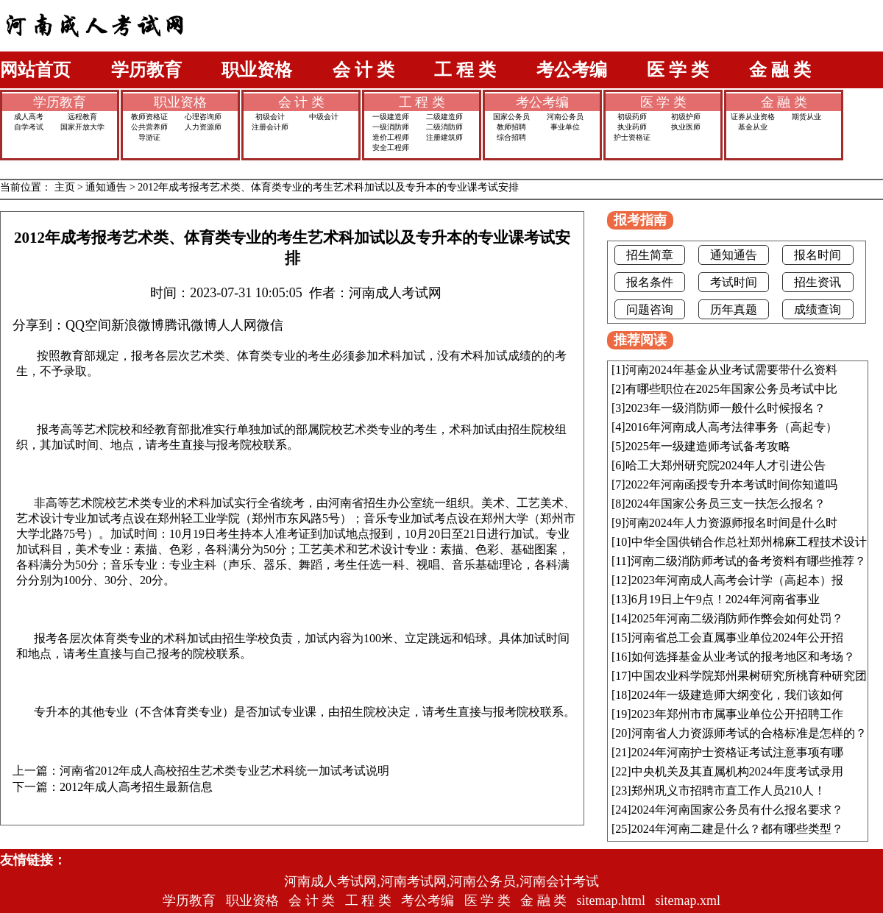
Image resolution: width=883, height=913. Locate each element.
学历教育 (146, 69)
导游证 (149, 137)
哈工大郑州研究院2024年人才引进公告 (725, 465)
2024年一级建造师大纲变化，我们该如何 (737, 695)
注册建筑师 (444, 137)
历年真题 (733, 309)
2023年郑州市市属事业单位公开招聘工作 (737, 714)
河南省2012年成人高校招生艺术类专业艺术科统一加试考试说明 (224, 771)
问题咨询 (649, 309)
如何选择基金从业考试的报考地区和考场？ (743, 656)
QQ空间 (88, 325)
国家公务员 (511, 117)
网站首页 (35, 69)
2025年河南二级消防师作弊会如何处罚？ (737, 618)
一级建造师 (390, 117)
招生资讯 (817, 282)
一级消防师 (390, 127)
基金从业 (752, 127)
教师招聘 (511, 127)
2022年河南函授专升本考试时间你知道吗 (731, 484)
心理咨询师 (203, 117)
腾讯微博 (190, 325)
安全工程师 (390, 147)
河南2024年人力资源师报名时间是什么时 (731, 522)
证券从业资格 (753, 117)
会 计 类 (363, 69)
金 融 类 (780, 69)
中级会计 (323, 117)
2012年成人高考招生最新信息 (136, 787)
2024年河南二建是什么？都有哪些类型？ (737, 829)
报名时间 (817, 255)
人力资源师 (203, 127)
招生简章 (649, 255)
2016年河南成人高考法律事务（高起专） (731, 427)
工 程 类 (465, 69)
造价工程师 (390, 137)
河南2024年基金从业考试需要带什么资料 (731, 369)
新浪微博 (137, 325)
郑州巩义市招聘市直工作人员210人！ (728, 790)
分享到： (39, 325)
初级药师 (632, 117)
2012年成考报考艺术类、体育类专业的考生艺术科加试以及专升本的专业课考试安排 (328, 187)
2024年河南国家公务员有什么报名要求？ (737, 809)
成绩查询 (817, 309)
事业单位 (565, 127)
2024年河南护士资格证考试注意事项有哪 (737, 752)
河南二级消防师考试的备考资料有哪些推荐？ (748, 561)
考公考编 (571, 69)
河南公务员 (565, 117)
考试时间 (733, 282)
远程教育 (82, 117)
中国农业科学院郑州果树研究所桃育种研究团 (749, 675)
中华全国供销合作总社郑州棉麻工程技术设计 (749, 542)
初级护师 (686, 117)
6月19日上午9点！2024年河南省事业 (725, 599)
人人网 (237, 325)
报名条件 (649, 282)
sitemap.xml (688, 900)
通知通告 (106, 187)
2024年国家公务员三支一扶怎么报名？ (725, 503)
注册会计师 (270, 127)
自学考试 (28, 127)
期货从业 (806, 117)
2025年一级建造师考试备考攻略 (707, 446)
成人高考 (28, 117)
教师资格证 (149, 117)
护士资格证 (632, 137)
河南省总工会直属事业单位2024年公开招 (737, 637)
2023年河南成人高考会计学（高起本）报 (737, 580)
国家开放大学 (82, 127)
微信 (270, 325)
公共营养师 (149, 127)
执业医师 (686, 127)
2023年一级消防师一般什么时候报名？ (725, 408)
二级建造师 (444, 117)
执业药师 (632, 127)
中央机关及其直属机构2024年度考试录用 (737, 771)
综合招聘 (511, 137)
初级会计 (270, 117)
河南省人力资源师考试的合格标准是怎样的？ (749, 733)
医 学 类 (678, 69)
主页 (64, 187)
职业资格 (256, 69)
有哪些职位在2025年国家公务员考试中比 (731, 389)
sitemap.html (611, 900)
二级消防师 (444, 127)
